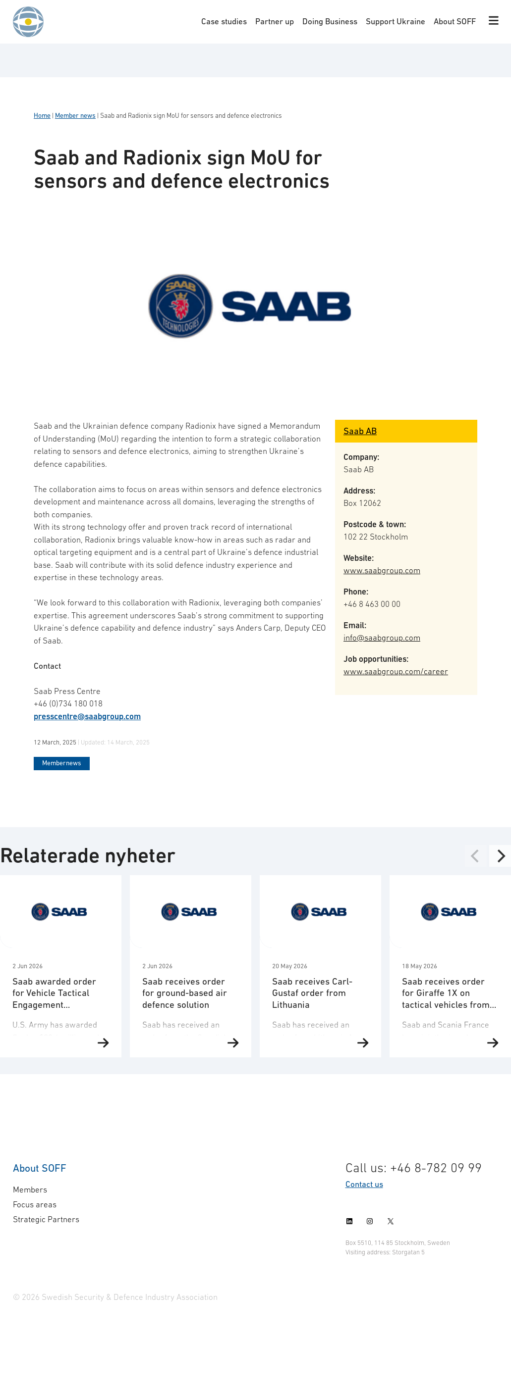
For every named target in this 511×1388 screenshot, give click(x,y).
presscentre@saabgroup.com (87, 716)
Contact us (364, 1184)
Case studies (224, 21)
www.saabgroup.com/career (395, 671)
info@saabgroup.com (381, 638)
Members (30, 1189)
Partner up (274, 21)
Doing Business (329, 21)
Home (42, 115)
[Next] (500, 856)
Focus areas (35, 1204)
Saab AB (360, 431)
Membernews (61, 763)
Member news (75, 115)
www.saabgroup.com (381, 570)
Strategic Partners (46, 1219)
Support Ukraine (395, 21)
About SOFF (455, 21)
